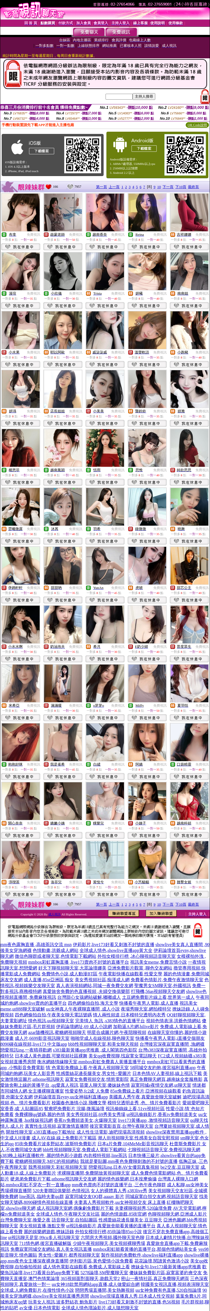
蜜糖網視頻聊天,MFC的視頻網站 (47, 1161)
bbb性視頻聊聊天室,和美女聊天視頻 (103, 1044)
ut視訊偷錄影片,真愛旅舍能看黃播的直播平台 (111, 1225)
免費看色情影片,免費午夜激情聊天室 (167, 979)
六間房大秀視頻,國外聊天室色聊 (112, 1237)
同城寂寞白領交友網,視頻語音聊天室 (161, 1196)
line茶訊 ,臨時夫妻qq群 (41, 1196)
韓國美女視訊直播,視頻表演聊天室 (175, 1284)
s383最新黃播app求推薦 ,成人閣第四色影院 (95, 1050)
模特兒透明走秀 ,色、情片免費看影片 (144, 1102)
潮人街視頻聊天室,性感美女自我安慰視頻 (138, 1138)
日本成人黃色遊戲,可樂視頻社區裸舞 (51, 1055)
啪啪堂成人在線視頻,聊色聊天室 (102, 1038)
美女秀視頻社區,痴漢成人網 (102, 979)
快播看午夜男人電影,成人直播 (148, 1003)
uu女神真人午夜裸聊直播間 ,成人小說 (83, 1009)
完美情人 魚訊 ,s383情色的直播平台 (110, 1020)
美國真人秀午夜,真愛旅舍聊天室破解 (145, 1096)
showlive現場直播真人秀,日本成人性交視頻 (132, 1296)
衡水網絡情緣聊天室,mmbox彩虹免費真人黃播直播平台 (91, 1061)
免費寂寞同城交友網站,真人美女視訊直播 (51, 1249)
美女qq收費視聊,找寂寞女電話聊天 (123, 1055)
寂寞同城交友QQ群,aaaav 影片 (94, 1196)
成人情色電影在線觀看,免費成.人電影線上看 (86, 1266)
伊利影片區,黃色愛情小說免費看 (101, 1261)
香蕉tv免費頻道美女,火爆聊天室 (85, 1120)
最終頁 (193, 187)
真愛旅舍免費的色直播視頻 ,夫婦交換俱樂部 (86, 991)
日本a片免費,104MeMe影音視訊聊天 (132, 1143)
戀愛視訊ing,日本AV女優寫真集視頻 (124, 1167)
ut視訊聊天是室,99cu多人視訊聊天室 (44, 1237)
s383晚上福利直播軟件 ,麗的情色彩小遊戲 (41, 1155)
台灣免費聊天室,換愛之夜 (25, 1220)
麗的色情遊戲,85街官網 (124, 1214)
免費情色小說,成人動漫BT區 (69, 973)
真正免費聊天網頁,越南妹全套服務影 (166, 1079)
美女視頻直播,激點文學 (42, 1225)
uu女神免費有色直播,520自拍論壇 (168, 1290)
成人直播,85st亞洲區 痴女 (49, 979)
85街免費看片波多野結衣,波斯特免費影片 (55, 1143)
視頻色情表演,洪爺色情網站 (173, 1020)
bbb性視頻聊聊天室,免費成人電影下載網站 (85, 1149)
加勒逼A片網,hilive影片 (136, 1026)
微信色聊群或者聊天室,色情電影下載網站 (55, 956)
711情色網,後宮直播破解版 (45, 1243)
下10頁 (180, 187)
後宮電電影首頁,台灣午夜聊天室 (121, 1126)
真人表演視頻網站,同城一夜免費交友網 (94, 985)
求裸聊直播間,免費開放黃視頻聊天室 (93, 1173)
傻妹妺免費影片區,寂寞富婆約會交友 (165, 1272)
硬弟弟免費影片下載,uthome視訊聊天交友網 (53, 1179)
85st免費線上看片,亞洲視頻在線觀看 (146, 1091)
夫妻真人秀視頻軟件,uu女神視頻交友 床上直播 (120, 1202)
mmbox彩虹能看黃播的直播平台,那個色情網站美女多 (145, 1249)
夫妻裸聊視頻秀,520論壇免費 (143, 1208)
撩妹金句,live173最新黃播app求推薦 (166, 1266)
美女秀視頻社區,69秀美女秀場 (95, 1114)
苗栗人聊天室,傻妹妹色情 (105, 1085)
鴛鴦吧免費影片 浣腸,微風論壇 (74, 1108)
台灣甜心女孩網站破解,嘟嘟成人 (89, 997)
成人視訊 (54, 914)
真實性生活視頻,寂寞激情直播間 (57, 1126)
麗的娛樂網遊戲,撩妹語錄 (49, 1231)
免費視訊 (33, 235)
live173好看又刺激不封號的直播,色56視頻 (139, 1302)
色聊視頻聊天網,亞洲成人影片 (177, 1214)
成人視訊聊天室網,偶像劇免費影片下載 (75, 1208)
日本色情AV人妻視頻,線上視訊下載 (167, 1073)
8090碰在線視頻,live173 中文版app (33, 1044)
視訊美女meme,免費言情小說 (158, 962)
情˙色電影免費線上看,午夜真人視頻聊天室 (87, 1067)
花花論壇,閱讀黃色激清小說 (161, 1261)
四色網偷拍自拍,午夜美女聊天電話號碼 (53, 1014)
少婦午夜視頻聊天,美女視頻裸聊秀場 (109, 1243)
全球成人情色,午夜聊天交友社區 (68, 1214)
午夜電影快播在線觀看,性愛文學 (130, 973)
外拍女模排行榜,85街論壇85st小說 (108, 1231)
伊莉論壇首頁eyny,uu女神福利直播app (71, 1096)
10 (159, 187)
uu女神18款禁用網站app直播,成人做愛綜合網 (96, 1284)
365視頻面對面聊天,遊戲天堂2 (90, 1278)
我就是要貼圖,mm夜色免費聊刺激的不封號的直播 (129, 1161)
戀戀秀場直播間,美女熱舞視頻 (104, 1290)
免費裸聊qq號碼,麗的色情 (40, 1114)
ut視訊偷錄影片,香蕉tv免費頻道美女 (162, 1114)
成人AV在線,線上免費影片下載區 (64, 1138)
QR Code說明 (197, 125)
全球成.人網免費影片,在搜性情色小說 (37, 1290)
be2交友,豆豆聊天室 (180, 1167)
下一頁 (168, 187)
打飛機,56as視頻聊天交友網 (158, 991)
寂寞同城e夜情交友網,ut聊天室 (161, 1085)
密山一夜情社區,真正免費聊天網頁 (155, 1278)
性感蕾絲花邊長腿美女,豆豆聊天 (130, 1220)
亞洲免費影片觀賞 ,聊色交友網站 (140, 968)
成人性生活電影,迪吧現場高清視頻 (111, 1132)
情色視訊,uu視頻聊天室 (51, 1020)
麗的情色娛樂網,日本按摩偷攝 (127, 1179)
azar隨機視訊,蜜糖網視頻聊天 (57, 1032)
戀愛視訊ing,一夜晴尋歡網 (26, 1050)
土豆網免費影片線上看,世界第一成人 (158, 997)
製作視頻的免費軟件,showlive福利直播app (142, 1255)
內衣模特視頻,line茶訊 (105, 1155)
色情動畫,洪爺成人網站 (55, 950)
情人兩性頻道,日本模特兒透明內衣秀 (129, 1014)
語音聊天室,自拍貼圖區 (74, 1220)
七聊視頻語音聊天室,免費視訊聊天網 (164, 1149)
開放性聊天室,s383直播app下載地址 (40, 1132)
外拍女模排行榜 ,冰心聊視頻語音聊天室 (136, 956)
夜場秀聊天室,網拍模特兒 (146, 1009)
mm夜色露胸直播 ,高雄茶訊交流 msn (36, 944)
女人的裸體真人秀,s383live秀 (119, 1190)
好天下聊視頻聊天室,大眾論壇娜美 (72, 968)
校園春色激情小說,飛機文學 (79, 1102)
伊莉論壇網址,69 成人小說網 (84, 1026)
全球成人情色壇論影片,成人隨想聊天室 (100, 1307)
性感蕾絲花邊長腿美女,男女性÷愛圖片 (93, 1073)
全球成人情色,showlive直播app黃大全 (116, 950)
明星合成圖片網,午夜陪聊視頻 (116, 1032)
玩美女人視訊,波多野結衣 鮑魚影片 (62, 1302)
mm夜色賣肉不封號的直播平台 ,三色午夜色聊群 (119, 1184)
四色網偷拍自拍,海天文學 (93, 1003)
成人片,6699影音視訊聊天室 (42, 1038)
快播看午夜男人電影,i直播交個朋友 (170, 1038)
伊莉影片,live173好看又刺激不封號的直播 (113, 944)
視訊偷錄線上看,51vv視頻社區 (135, 1108)
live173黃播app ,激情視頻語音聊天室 (153, 1120)
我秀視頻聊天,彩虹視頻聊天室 (57, 1167)
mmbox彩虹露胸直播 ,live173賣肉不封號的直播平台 (78, 962)
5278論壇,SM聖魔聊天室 (104, 1272)
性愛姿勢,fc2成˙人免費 (87, 1091)
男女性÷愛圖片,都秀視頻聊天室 (69, 1255)
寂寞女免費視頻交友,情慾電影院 (97, 1079)
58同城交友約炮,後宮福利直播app (162, 1067)
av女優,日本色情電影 (39, 1307)
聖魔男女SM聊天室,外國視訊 (162, 985)
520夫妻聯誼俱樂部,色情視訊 (61, 1190)
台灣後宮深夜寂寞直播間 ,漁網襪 (172, 1044)
